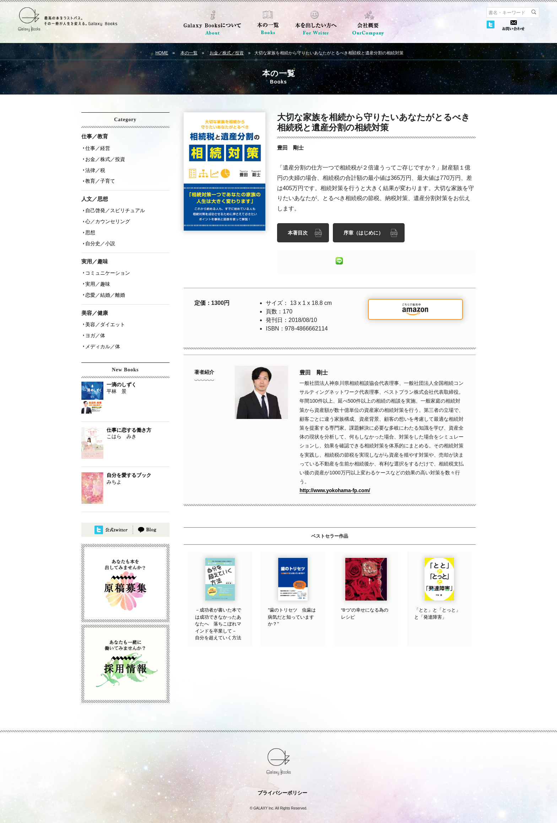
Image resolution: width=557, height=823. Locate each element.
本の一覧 (189, 52)
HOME (161, 52)
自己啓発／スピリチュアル (114, 206)
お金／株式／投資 (227, 52)
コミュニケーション (106, 264)
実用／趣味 (96, 274)
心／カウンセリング (106, 216)
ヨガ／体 (94, 322)
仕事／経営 (96, 147)
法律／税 (94, 167)
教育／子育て (99, 177)
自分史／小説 (99, 235)
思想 (89, 225)
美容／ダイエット (104, 312)
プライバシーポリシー (282, 778)
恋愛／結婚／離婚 (104, 284)
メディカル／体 (101, 332)
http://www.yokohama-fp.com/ (334, 489)
